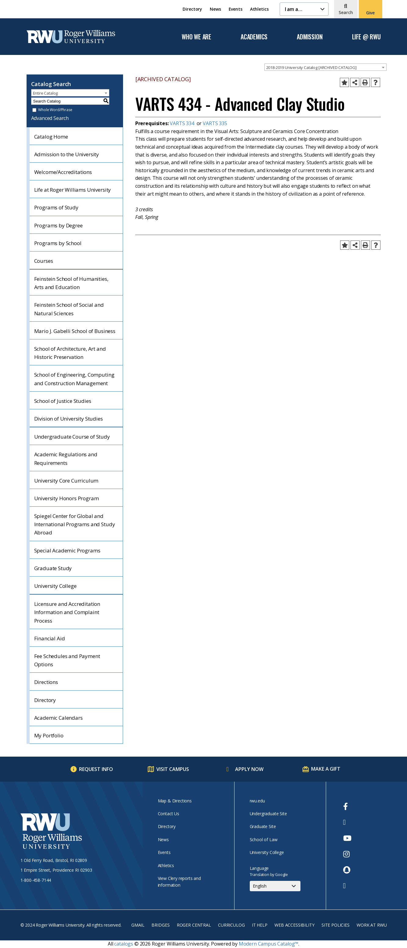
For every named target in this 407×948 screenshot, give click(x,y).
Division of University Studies (68, 418)
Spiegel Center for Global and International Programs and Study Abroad (74, 524)
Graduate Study (53, 568)
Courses (43, 260)
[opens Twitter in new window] (347, 822)
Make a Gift (325, 768)
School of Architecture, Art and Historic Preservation (70, 352)
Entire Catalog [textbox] (45, 93)
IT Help (259, 925)
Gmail (137, 925)
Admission (309, 37)
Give (370, 13)
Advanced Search (50, 118)
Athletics (259, 9)
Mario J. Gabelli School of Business (74, 331)
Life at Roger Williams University (72, 189)
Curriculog (231, 925)
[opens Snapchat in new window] (347, 870)
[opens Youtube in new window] (347, 838)
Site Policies (336, 925)
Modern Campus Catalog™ (268, 943)
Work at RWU (372, 925)
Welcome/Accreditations (63, 171)
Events (235, 9)
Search (346, 12)
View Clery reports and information (179, 881)
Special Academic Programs (67, 550)
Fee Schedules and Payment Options (67, 660)
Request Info (96, 769)
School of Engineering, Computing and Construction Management (74, 378)
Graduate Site (263, 826)
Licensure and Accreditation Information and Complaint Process (67, 612)
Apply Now (249, 769)
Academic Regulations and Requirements (65, 458)
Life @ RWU (366, 37)
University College (55, 585)
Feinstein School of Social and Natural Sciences (69, 309)
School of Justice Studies (62, 400)
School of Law (264, 839)
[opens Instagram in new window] (347, 854)
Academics (254, 37)
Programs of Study (56, 207)
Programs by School (58, 243)
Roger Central (194, 925)
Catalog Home (51, 136)
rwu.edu (257, 801)
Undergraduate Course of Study (72, 436)
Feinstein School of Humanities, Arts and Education (71, 283)
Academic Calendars (58, 717)
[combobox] (325, 67)
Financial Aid (49, 638)
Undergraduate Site (268, 813)
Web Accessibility (294, 925)
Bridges (160, 925)
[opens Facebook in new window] (347, 806)
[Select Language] (275, 886)
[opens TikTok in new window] (347, 885)
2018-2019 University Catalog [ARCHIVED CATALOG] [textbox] (311, 67)
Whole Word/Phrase (55, 110)
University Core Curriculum (66, 480)
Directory (192, 9)
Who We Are (196, 37)
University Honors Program (66, 498)
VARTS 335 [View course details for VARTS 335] (215, 123)
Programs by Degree (58, 225)
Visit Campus (172, 769)
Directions (46, 682)
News (215, 9)
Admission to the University (66, 154)
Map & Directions (175, 801)
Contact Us (168, 813)
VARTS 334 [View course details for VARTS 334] (182, 123)
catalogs (123, 943)
